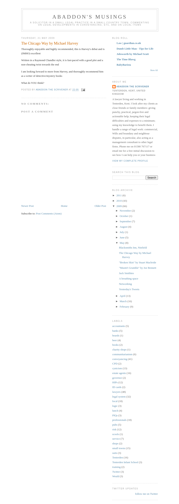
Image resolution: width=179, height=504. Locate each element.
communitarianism (122, 354)
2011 (120, 195)
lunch (115, 410)
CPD (115, 363)
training (116, 467)
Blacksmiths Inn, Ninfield (133, 247)
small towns (118, 448)
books (115, 344)
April (123, 295)
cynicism (117, 368)
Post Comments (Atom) (49, 213)
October (124, 216)
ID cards (116, 387)
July (122, 232)
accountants (118, 326)
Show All (154, 70)
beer (114, 340)
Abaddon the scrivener (133, 86)
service (116, 438)
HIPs (115, 382)
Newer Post (27, 205)
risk (114, 429)
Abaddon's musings (89, 17)
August (124, 226)
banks (115, 330)
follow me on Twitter (146, 493)
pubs (115, 424)
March (123, 301)
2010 (120, 200)
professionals (119, 419)
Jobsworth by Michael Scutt (133, 54)
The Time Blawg (126, 59)
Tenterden (117, 457)
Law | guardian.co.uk (129, 43)
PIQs (115, 415)
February (125, 306)
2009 (120, 206)
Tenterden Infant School (125, 462)
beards (115, 335)
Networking (125, 283)
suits (114, 452)
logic (115, 405)
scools (115, 434)
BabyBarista (124, 64)
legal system (119, 396)
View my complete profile (130, 161)
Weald (115, 476)
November (126, 210)
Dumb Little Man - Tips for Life (135, 48)
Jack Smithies (126, 273)
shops (115, 443)
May (122, 242)
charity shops (119, 349)
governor (117, 377)
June (122, 237)
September (126, 221)
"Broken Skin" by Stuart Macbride (137, 262)
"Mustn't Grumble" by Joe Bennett (137, 267)
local (115, 401)
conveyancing (119, 359)
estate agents (119, 373)
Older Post (100, 205)
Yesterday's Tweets (129, 289)
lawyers (116, 391)
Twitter (116, 471)
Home (64, 205)
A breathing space (128, 278)
